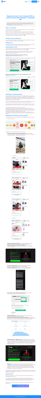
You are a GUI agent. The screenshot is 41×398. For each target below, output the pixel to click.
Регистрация (34, 1)
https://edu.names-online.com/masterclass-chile (14, 55)
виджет (9, 340)
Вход (30, 1)
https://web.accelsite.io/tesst (10, 75)
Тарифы (26, 1)
